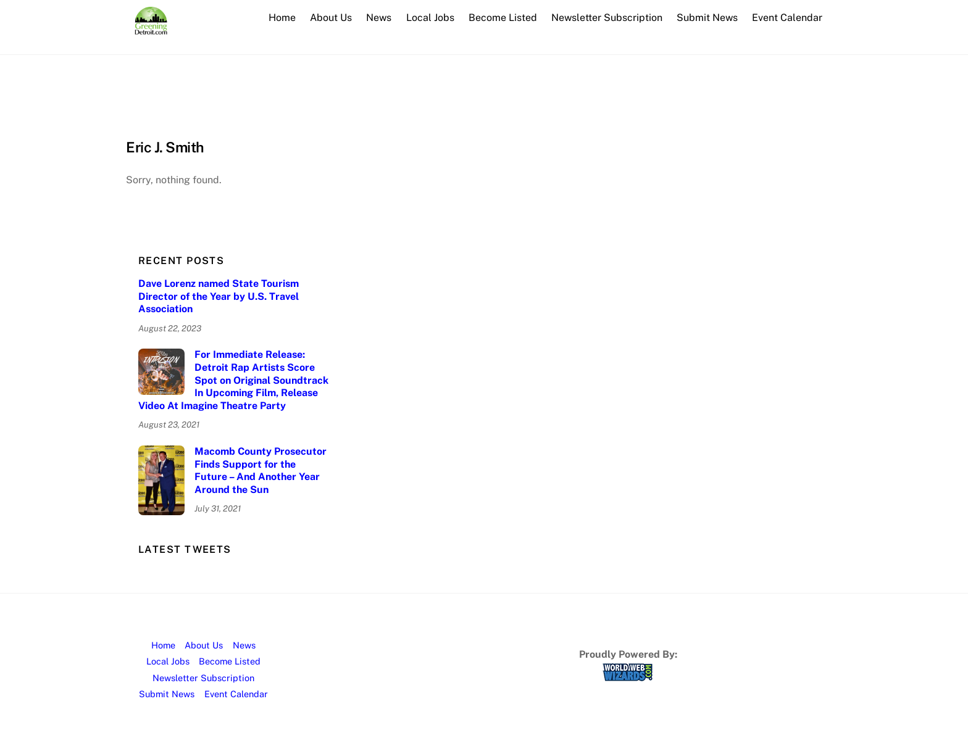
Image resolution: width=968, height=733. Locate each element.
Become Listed (503, 17)
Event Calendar (787, 17)
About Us (331, 17)
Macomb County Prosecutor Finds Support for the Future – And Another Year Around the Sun (260, 470)
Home (282, 17)
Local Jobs (430, 17)
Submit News (707, 17)
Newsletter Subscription (606, 17)
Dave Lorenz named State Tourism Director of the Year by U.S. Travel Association (218, 296)
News (378, 17)
